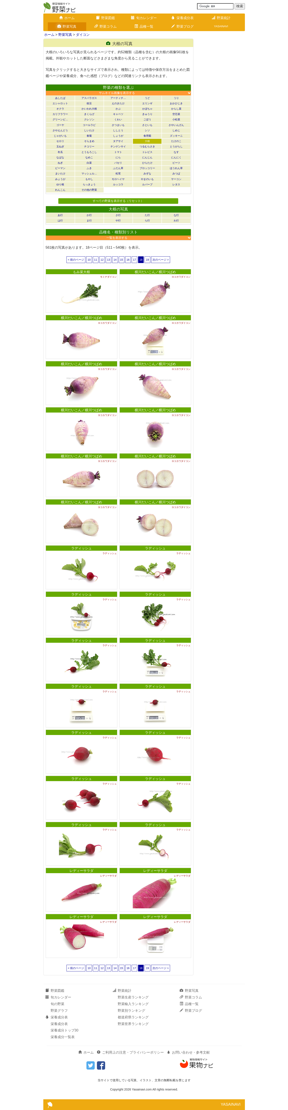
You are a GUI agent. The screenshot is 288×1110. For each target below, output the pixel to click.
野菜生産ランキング (133, 997)
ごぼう (147, 119)
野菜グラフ (59, 1010)
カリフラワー (60, 114)
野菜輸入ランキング (133, 1004)
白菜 (89, 162)
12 (102, 259)
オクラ (60, 108)
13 (108, 259)
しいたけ (89, 130)
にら (118, 157)
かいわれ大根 (89, 108)
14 (114, 259)
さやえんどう (60, 130)
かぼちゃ (147, 108)
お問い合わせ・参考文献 (188, 1052)
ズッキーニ (176, 135)
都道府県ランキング (133, 1017)
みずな (147, 173)
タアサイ (118, 141)
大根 (147, 141)
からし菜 (176, 108)
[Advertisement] (221, 103)
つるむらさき (147, 146)
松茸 (118, 173)
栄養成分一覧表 (63, 1037)
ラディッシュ (81, 548)
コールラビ (89, 125)
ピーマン (60, 168)
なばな (60, 157)
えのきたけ (118, 103)
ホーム (67, 18)
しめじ (176, 130)
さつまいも (118, 125)
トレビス (147, 152)
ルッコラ (118, 184)
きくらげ (89, 114)
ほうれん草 (176, 168)
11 (95, 259)
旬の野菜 (57, 1004)
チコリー (89, 146)
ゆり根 (60, 184)
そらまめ (89, 141)
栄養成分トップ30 (64, 1030)
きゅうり (147, 114)
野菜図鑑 (105, 18)
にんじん (147, 157)
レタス (176, 184)
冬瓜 (60, 152)
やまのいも (147, 179)
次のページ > (160, 259)
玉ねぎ (60, 146)
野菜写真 (66, 26)
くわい (118, 119)
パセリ (118, 162)
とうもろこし (89, 152)
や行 (118, 220)
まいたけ (60, 173)
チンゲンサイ (118, 146)
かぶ (118, 108)
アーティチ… (118, 98)
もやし (89, 179)
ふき (89, 168)
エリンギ (147, 103)
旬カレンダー (144, 18)
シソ (147, 130)
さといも (147, 125)
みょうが (60, 179)
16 (128, 259)
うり (176, 98)
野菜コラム (105, 26)
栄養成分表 (182, 18)
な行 (176, 215)
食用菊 (147, 135)
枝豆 (89, 103)
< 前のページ (76, 259)
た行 (147, 215)
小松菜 (176, 119)
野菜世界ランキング (133, 1024)
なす (176, 152)
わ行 (176, 220)
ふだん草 (118, 168)
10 (88, 259)
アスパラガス (89, 98)
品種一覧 (143, 26)
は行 (60, 220)
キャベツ (118, 114)
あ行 (60, 215)
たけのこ (176, 141)
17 (134, 259)
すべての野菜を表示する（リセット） (118, 201)
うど (147, 98)
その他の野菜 (89, 189)
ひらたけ (147, 162)
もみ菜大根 (81, 272)
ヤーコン (176, 179)
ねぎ (60, 162)
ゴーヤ (60, 125)
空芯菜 (176, 114)
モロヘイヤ (118, 179)
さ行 (118, 215)
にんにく (176, 157)
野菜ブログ (182, 26)
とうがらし (176, 146)
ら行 (147, 220)
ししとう (118, 130)
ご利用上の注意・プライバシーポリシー (130, 1052)
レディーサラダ (81, 871)
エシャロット (60, 103)
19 (147, 259)
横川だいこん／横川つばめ (155, 272)
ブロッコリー (147, 168)
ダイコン (83, 34)
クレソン (89, 119)
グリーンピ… (60, 119)
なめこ (89, 157)
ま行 (89, 220)
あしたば (60, 98)
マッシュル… (89, 173)
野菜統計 (221, 18)
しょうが (118, 135)
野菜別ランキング (131, 1010)
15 (121, 259)
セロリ (60, 141)
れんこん (60, 189)
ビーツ (176, 162)
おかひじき (176, 103)
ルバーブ (147, 184)
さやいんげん (176, 125)
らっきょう (89, 184)
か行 (89, 215)
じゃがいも (60, 135)
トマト (118, 152)
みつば (176, 173)
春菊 (89, 135)
